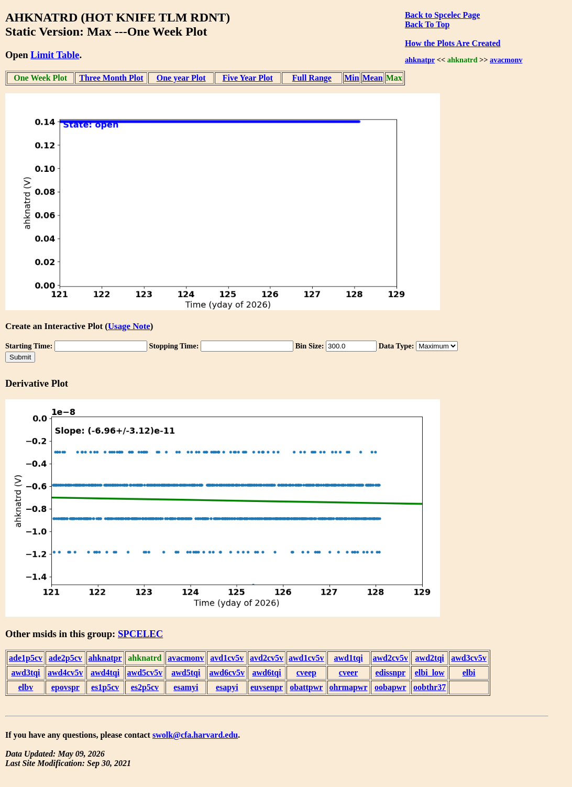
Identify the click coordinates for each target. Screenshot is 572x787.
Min (351, 77)
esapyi (227, 687)
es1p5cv (105, 687)
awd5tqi (185, 672)
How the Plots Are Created (452, 43)
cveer (348, 672)
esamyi (185, 687)
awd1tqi (348, 657)
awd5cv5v (145, 672)
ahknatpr (420, 60)
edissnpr (390, 672)
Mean (372, 77)
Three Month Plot (111, 77)
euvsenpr (266, 687)
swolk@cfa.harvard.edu (195, 734)
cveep (306, 672)
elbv (25, 687)
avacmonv (506, 60)
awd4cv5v (65, 672)
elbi (469, 672)
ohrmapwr (348, 687)
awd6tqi (266, 672)
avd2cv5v (266, 657)
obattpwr (306, 687)
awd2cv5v (391, 657)
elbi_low (430, 672)
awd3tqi (25, 672)
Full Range (312, 77)
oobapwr (390, 687)
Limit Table (54, 54)
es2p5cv (145, 687)
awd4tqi (105, 672)
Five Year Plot (248, 77)
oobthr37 (429, 687)
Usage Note (129, 326)
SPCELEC (140, 633)
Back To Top (427, 24)
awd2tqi (429, 657)
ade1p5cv (25, 657)
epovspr (65, 687)
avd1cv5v (227, 657)
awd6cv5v (227, 672)
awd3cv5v (469, 657)
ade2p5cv (65, 657)
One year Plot (181, 77)
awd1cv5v (306, 657)
